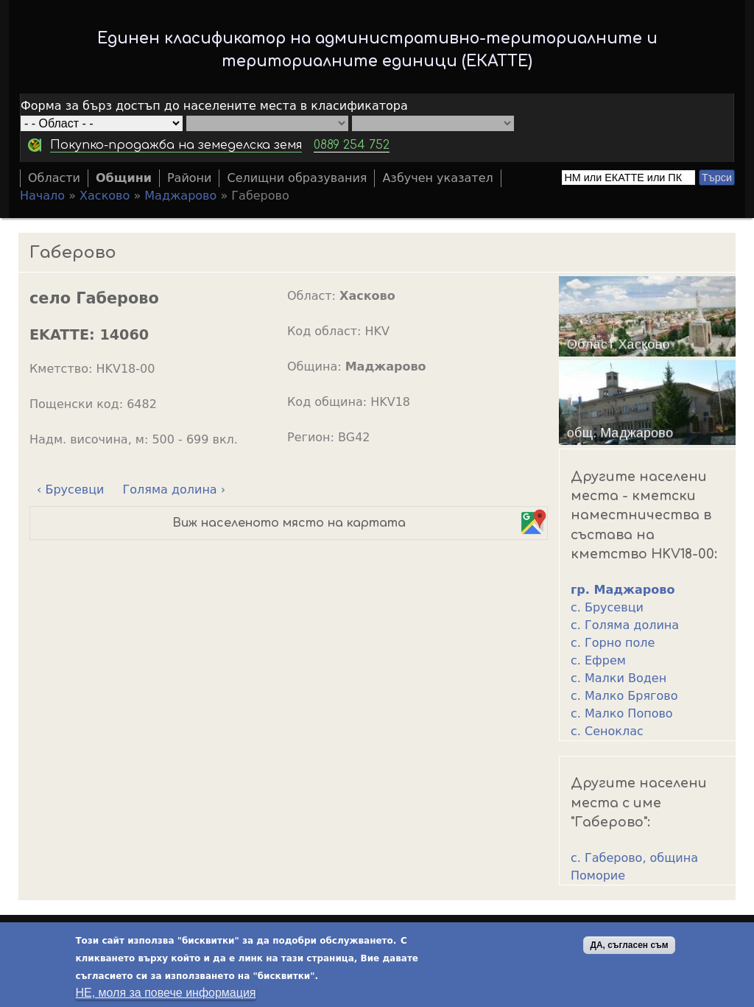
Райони (189, 178)
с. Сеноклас (607, 731)
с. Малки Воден (618, 678)
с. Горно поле (613, 643)
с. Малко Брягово (624, 696)
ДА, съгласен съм (629, 949)
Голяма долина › (174, 490)
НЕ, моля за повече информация (165, 996)
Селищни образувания (297, 178)
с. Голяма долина (625, 625)
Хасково (105, 196)
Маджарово (180, 196)
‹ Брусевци (70, 490)
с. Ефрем (598, 660)
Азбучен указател (437, 178)
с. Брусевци (607, 607)
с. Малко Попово (622, 713)
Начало (42, 196)
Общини (124, 178)
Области (54, 178)
